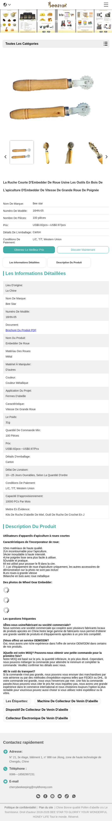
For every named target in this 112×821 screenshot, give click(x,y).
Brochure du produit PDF (21, 330)
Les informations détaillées (24, 262)
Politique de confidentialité (20, 807)
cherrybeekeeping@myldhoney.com (30, 787)
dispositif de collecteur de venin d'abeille (37, 709)
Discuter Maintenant (83, 249)
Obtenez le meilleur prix (29, 249)
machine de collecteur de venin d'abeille (67, 701)
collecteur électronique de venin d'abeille (37, 718)
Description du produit (69, 262)
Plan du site (46, 807)
